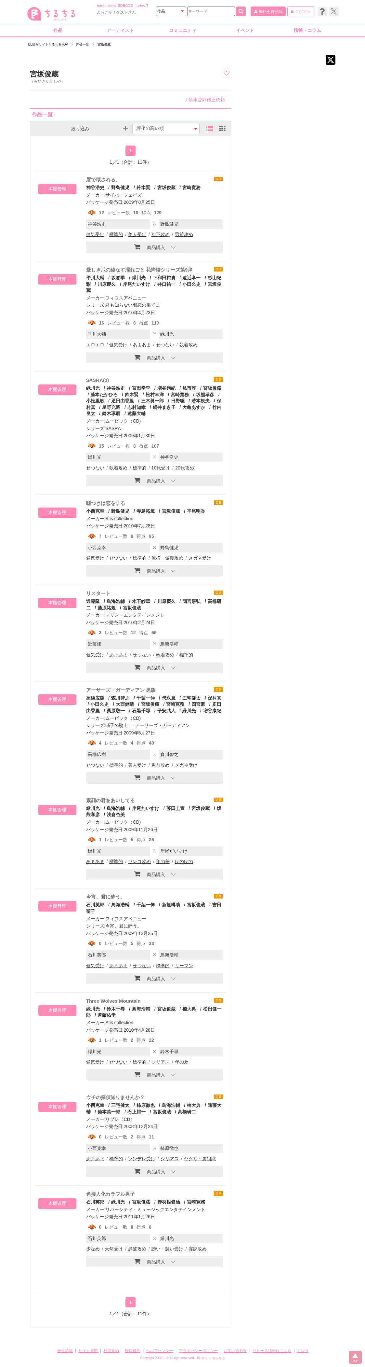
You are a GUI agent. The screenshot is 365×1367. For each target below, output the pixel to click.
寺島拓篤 (146, 511)
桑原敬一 (116, 710)
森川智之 (120, 698)
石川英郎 (95, 904)
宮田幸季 (141, 388)
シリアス (160, 1062)
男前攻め (184, 234)
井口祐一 (166, 284)
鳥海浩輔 (116, 601)
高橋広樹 (95, 698)
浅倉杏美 (116, 814)
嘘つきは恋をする (105, 503)
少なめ (93, 1248)
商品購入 (149, 247)
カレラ (303, 1351)
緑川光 (139, 277)
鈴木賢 (143, 187)
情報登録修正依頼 (205, 99)
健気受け (95, 234)
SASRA (113, 428)
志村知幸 (136, 407)
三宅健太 (191, 698)
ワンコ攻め (139, 861)
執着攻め (188, 344)
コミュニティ (182, 30)
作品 (57, 30)
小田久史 (191, 284)
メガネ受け (200, 558)
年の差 (163, 861)
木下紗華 (141, 601)
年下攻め (160, 234)
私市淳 (189, 388)
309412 (125, 5)
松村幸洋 (155, 394)
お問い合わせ (235, 1351)
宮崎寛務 (191, 187)
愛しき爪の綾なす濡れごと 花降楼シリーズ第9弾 (139, 269)
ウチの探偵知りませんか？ (115, 1097)
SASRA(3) (97, 380)
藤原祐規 (107, 607)
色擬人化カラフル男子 (110, 1194)
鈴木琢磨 (111, 413)
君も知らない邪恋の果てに (132, 305)
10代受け (160, 467)
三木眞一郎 (152, 400)
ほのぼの (184, 861)
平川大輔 (95, 277)
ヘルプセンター (159, 1351)
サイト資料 (88, 1351)
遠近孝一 (191, 277)
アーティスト (120, 30)
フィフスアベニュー (125, 297)
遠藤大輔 (136, 413)
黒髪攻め (137, 1248)
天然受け (114, 1248)
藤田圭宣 (175, 808)
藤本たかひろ (104, 394)
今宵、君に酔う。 (105, 897)
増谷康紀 (166, 388)
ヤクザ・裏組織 (200, 1158)
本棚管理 (57, 188)
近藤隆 (93, 601)
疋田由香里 (122, 400)
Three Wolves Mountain (113, 1001)
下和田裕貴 (164, 277)
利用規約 (111, 1351)
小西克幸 (95, 511)
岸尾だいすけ (136, 284)
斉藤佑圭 (107, 1015)
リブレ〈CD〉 (120, 1119)
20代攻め (184, 467)
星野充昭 (111, 407)
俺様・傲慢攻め (167, 558)
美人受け (137, 234)
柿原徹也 (146, 1105)
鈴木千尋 (116, 1008)
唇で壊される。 (103, 179)
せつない (165, 344)
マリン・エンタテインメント (134, 615)
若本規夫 (200, 400)
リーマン (184, 965)
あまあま (142, 344)
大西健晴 (125, 704)
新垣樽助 (171, 904)
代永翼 (169, 698)
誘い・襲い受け (167, 1248)
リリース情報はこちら (272, 1351)
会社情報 (65, 1351)
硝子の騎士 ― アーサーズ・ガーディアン (147, 725)
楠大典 (189, 1008)
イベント (245, 30)
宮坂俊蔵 (166, 187)
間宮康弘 (191, 601)
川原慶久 (107, 284)
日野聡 (178, 400)
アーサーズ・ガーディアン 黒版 (121, 690)
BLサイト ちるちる (211, 1358)
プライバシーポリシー (198, 1351)
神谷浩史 (95, 187)
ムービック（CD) (123, 421)
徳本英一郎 (109, 1111)
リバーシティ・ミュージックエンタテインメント (155, 1209)
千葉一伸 (146, 698)
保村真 (214, 698)
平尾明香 (196, 511)
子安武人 (166, 710)
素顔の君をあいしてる (110, 800)
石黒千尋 (141, 710)
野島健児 (120, 187)
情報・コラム (307, 30)
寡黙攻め (198, 1248)
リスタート (98, 593)
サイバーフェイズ (123, 195)
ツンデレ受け (141, 1158)
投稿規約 (132, 1351)
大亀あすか (193, 407)
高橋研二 (187, 1111)
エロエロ (95, 344)
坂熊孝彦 (205, 394)
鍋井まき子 (164, 407)
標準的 (116, 234)
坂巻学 (118, 277)
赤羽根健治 (168, 1202)
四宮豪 (198, 704)
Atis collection (119, 518)
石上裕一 (136, 1111)
